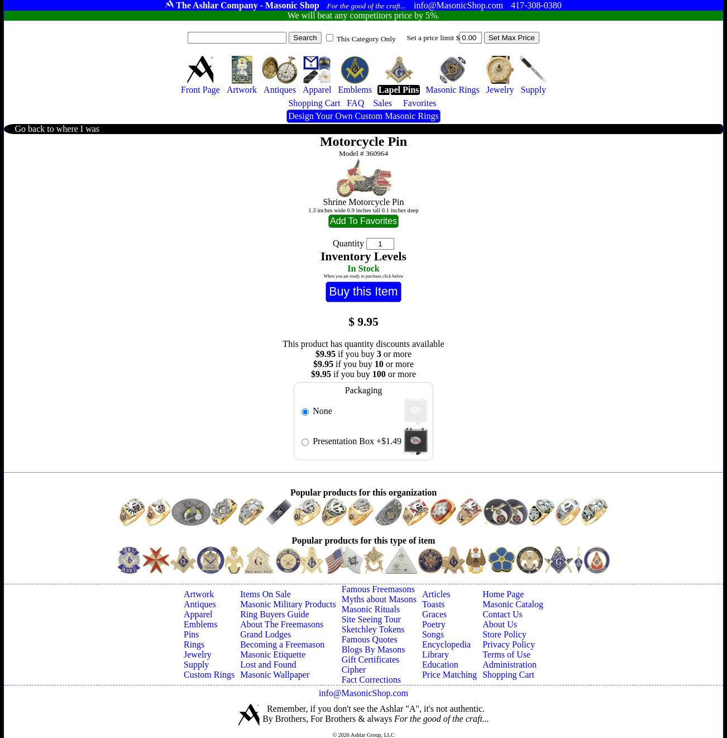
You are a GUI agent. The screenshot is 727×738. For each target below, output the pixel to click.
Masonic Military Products (288, 604)
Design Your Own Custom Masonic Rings (363, 116)
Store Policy (504, 634)
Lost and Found (268, 664)
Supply (196, 664)
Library (435, 654)
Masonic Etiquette (272, 654)
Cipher (354, 669)
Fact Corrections (371, 679)
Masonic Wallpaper (274, 674)
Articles (436, 594)
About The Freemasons (281, 624)
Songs (433, 634)
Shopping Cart (508, 674)
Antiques (200, 604)
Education (440, 664)
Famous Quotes (370, 639)
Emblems (200, 624)
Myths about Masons (379, 599)
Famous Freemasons (378, 589)
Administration (509, 664)
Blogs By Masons (373, 649)
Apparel (198, 614)
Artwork (199, 594)
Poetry (434, 624)
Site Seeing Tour (371, 619)
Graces (434, 614)
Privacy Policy (508, 644)
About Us (499, 624)
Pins (191, 634)
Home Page (503, 594)
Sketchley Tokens (373, 629)
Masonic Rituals (371, 609)
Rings (194, 644)
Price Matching (449, 674)
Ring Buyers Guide (274, 614)
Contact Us (502, 614)
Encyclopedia (446, 644)
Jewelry (198, 654)
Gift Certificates (371, 659)
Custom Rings (209, 674)
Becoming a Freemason (282, 644)
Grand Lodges (265, 634)
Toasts (433, 604)
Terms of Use (506, 654)
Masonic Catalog (512, 604)
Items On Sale (265, 594)
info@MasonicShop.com (363, 693)
